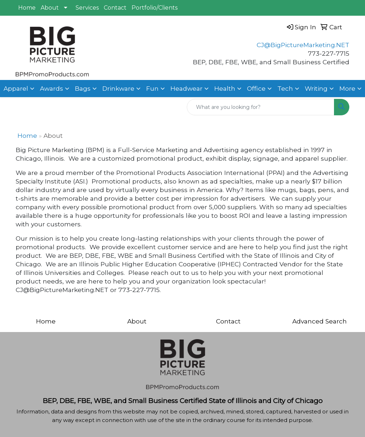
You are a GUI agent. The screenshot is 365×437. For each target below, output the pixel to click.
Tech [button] (285, 88)
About (50, 7)
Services (87, 7)
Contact (115, 7)
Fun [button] (152, 88)
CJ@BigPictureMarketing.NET (303, 45)
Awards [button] (51, 88)
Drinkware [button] (118, 88)
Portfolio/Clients (155, 7)
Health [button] (224, 88)
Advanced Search (319, 321)
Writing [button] (316, 88)
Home (27, 7)
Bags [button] (83, 88)
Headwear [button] (186, 88)
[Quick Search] (260, 107)
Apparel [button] (16, 88)
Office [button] (256, 88)
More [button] (347, 88)
